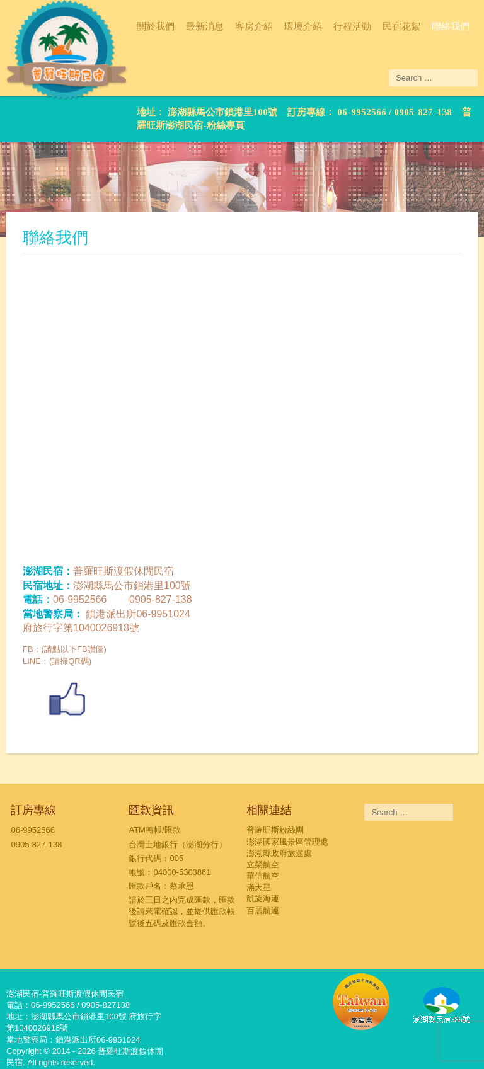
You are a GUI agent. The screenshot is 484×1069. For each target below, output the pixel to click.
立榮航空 (262, 864)
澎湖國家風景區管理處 (287, 842)
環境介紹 (303, 26)
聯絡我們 (451, 26)
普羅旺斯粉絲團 (275, 830)
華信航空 (262, 876)
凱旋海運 (262, 898)
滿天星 (258, 887)
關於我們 (156, 26)
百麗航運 (262, 910)
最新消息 (205, 26)
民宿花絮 (401, 26)
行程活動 (352, 26)
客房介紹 (254, 26)
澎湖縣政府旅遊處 (279, 853)
